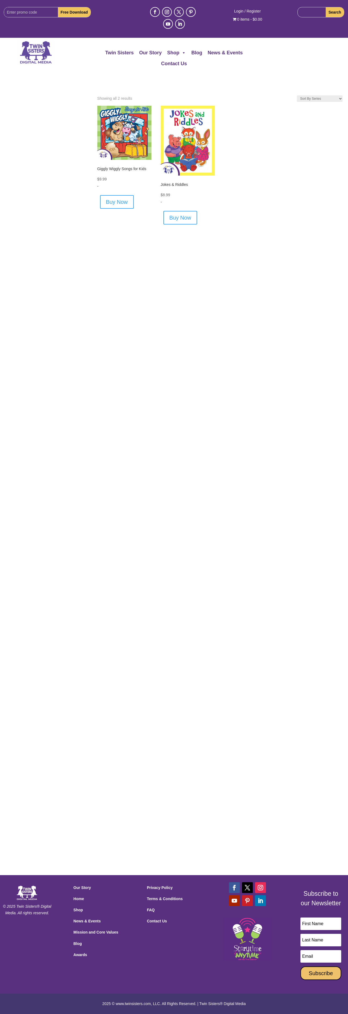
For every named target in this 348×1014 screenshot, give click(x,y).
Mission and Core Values (95, 932)
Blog (196, 52)
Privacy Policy (160, 887)
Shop (176, 52)
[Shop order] (320, 98)
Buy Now (117, 202)
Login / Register (247, 11)
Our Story (150, 52)
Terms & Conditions (165, 899)
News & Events (225, 52)
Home (78, 899)
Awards (80, 955)
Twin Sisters (119, 52)
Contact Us (174, 63)
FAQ (151, 910)
